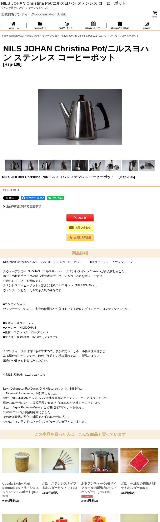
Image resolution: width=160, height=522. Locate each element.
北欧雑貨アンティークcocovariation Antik (33, 14)
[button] (13, 165)
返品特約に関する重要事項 (22, 206)
